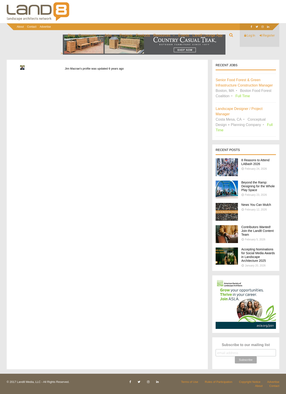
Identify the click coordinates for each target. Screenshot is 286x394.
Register (267, 35)
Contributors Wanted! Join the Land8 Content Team (257, 230)
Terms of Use (189, 382)
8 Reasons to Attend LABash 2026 (255, 162)
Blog (71, 35)
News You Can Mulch (256, 204)
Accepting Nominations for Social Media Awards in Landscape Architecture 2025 (258, 255)
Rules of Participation (218, 382)
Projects (126, 35)
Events (183, 35)
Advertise (45, 26)
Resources (161, 35)
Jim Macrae (72, 68)
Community (87, 35)
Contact (31, 26)
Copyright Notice (250, 382)
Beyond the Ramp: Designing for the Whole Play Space (258, 186)
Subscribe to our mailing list (246, 345)
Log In (249, 35)
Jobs (108, 35)
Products (143, 35)
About (20, 26)
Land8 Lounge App (208, 35)
